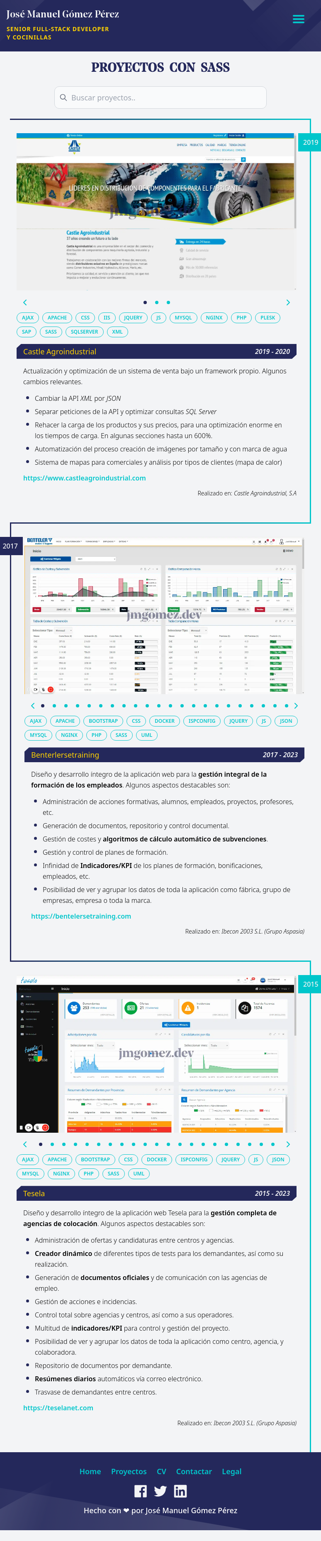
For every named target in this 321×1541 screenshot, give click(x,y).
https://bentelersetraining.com (81, 916)
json (286, 720)
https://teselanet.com (58, 1407)
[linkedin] (180, 1491)
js (158, 317)
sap (26, 331)
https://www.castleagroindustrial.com (84, 478)
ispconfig (202, 720)
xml (117, 331)
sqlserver (84, 331)
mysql (183, 317)
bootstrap (103, 720)
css (85, 317)
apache (57, 317)
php (241, 317)
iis (107, 317)
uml (147, 735)
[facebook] (140, 1491)
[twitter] (160, 1491)
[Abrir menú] (298, 18)
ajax (28, 317)
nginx (214, 317)
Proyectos (129, 1471)
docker (165, 720)
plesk (267, 317)
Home (90, 1471)
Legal (231, 1471)
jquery (133, 317)
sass (51, 331)
